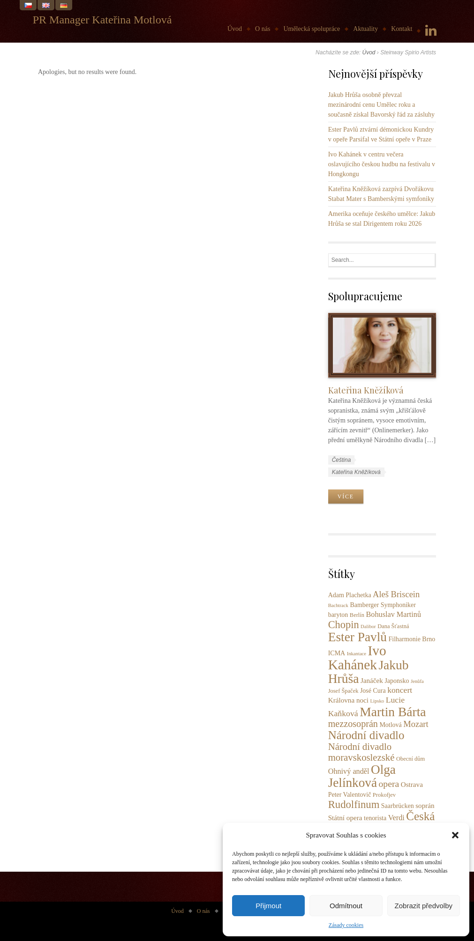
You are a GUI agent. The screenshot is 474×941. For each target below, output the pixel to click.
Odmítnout (346, 906)
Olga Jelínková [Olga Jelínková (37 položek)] (362, 776)
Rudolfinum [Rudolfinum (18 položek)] (354, 804)
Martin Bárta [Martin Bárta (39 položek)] (393, 711)
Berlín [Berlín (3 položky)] (357, 615)
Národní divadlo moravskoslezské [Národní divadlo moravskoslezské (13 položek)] (361, 752)
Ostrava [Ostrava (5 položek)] (412, 784)
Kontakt (401, 28)
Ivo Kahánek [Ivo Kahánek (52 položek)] (357, 657)
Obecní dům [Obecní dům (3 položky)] (410, 759)
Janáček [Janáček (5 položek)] (372, 680)
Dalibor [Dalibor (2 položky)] (368, 626)
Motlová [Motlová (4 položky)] (390, 724)
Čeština (341, 460)
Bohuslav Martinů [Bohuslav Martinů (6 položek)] (393, 614)
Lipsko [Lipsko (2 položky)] (377, 701)
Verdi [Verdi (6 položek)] (396, 818)
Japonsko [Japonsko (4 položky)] (396, 680)
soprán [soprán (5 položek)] (424, 805)
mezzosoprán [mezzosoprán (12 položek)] (353, 724)
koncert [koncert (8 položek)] (399, 690)
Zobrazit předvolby (423, 906)
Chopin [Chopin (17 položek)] (343, 624)
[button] (455, 835)
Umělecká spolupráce (311, 28)
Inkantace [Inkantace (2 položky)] (356, 653)
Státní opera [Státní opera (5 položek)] (345, 818)
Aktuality (365, 28)
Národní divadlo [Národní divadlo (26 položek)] (366, 735)
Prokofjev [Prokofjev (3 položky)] (384, 795)
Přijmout (268, 906)
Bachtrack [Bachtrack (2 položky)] (338, 605)
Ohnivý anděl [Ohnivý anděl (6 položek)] (348, 771)
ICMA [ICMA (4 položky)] (336, 653)
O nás (262, 28)
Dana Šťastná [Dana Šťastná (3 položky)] (393, 626)
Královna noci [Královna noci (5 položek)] (348, 700)
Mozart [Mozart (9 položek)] (415, 724)
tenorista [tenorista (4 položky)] (375, 818)
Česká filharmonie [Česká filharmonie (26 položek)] (381, 822)
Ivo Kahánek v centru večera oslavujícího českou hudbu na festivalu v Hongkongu (381, 164)
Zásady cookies (346, 925)
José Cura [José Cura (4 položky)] (373, 690)
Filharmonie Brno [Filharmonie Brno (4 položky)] (412, 639)
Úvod (234, 28)
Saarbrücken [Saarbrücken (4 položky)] (397, 805)
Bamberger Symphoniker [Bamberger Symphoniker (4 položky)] (383, 604)
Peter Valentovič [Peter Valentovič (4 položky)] (349, 794)
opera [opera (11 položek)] (389, 783)
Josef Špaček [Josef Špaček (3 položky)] (343, 691)
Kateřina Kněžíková (365, 390)
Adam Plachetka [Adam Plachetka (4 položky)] (349, 595)
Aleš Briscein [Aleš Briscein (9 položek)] (396, 594)
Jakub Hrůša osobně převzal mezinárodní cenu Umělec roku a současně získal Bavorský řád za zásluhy (381, 104)
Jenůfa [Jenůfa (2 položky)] (417, 681)
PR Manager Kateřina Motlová (102, 20)
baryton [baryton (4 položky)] (338, 614)
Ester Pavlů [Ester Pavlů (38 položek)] (357, 637)
